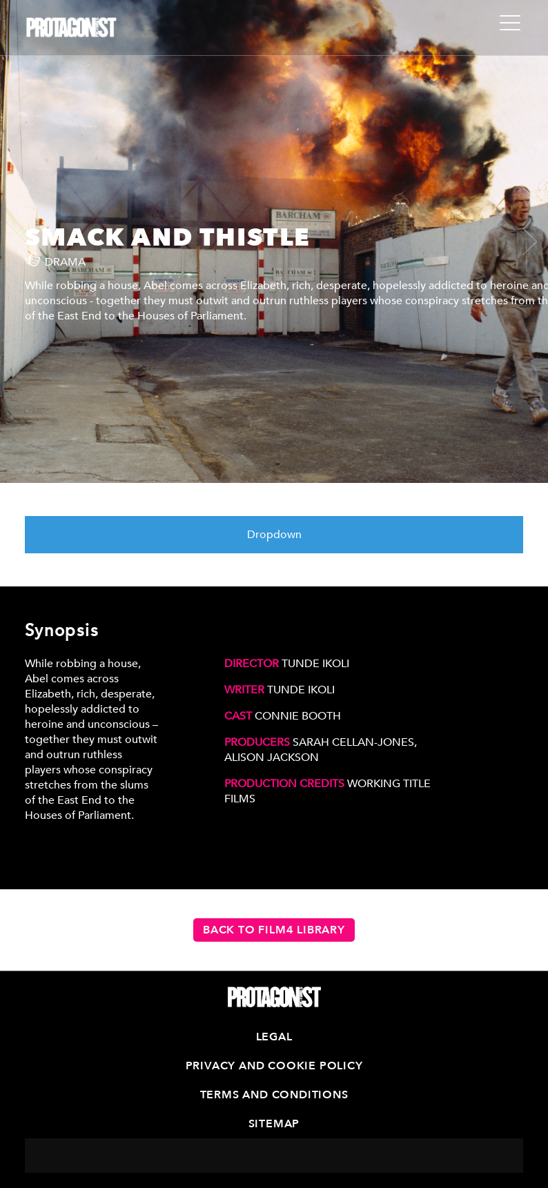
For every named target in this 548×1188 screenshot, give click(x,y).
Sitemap (274, 1123)
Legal (274, 1037)
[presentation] (25, 241)
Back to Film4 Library (274, 930)
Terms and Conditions (274, 1094)
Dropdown (274, 534)
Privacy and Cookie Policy (274, 1065)
